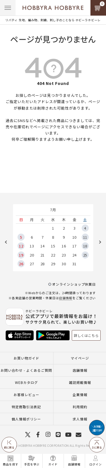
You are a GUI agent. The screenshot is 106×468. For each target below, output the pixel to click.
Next (98, 242)
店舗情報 (66, 298)
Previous (7, 242)
